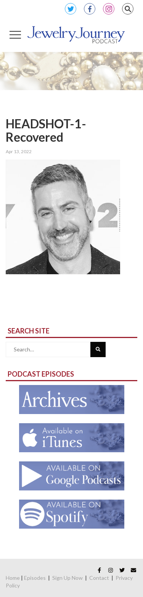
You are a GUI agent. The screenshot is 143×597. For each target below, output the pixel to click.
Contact (99, 577)
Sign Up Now (67, 577)
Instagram (108, 9)
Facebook (89, 9)
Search (127, 9)
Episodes (35, 577)
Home (13, 577)
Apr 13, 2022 (19, 151)
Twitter (70, 9)
